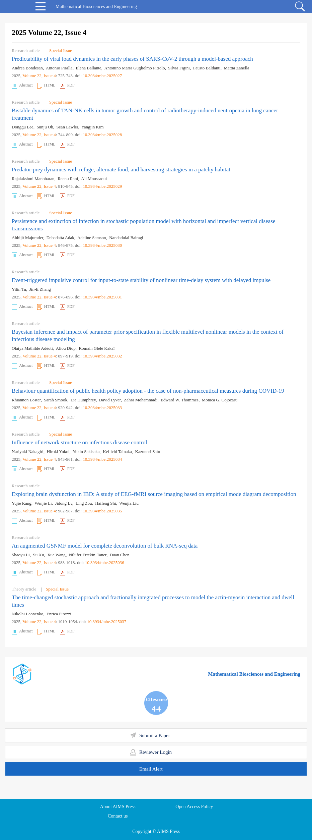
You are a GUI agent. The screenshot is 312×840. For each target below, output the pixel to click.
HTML (46, 86)
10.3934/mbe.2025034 (102, 459)
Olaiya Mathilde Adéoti (32, 348)
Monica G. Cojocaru (220, 399)
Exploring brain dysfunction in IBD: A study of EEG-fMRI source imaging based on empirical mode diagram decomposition (154, 494)
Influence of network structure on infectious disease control (79, 442)
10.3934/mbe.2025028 (102, 134)
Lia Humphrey (83, 399)
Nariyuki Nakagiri (28, 451)
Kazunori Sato (147, 451)
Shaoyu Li (21, 554)
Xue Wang (56, 554)
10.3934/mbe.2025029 (102, 186)
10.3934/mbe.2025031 (102, 296)
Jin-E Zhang (40, 289)
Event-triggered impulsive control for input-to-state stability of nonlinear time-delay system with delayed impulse (141, 280)
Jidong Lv (63, 503)
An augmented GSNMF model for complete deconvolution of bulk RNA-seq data (105, 546)
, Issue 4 (49, 75)
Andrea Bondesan (27, 67)
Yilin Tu (19, 289)
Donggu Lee (22, 126)
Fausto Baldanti (207, 67)
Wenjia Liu (129, 503)
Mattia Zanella (236, 67)
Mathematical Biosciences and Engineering (254, 674)
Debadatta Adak (60, 237)
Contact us (118, 816)
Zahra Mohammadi (140, 399)
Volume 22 (31, 75)
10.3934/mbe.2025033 (102, 407)
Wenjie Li (43, 503)
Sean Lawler (67, 126)
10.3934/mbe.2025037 (106, 621)
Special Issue (60, 50)
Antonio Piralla (59, 67)
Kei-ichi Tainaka (117, 451)
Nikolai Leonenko (27, 613)
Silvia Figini (179, 67)
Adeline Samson (91, 237)
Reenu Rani (68, 178)
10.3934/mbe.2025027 (102, 75)
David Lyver (110, 399)
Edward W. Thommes (180, 399)
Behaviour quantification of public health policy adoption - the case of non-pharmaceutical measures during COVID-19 (148, 391)
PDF (67, 86)
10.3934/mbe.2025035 (102, 510)
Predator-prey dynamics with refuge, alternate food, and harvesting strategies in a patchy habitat (121, 169)
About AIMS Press (118, 806)
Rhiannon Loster (26, 399)
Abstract (22, 86)
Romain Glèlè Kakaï (96, 348)
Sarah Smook (55, 399)
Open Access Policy (194, 806)
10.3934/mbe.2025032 (102, 355)
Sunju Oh (44, 126)
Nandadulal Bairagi (126, 237)
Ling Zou (84, 503)
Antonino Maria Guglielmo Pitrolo (134, 67)
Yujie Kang (21, 503)
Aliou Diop (66, 348)
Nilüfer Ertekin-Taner (87, 554)
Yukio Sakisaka (86, 451)
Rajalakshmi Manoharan (33, 178)
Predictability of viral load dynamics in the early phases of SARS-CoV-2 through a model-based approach (132, 59)
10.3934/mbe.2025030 (102, 245)
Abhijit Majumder (27, 237)
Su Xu (38, 554)
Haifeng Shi (105, 503)
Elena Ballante (88, 67)
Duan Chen (120, 554)
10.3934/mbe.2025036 (104, 562)
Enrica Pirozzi (59, 613)
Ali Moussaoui (94, 178)
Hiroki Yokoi (58, 451)
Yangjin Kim (92, 126)
